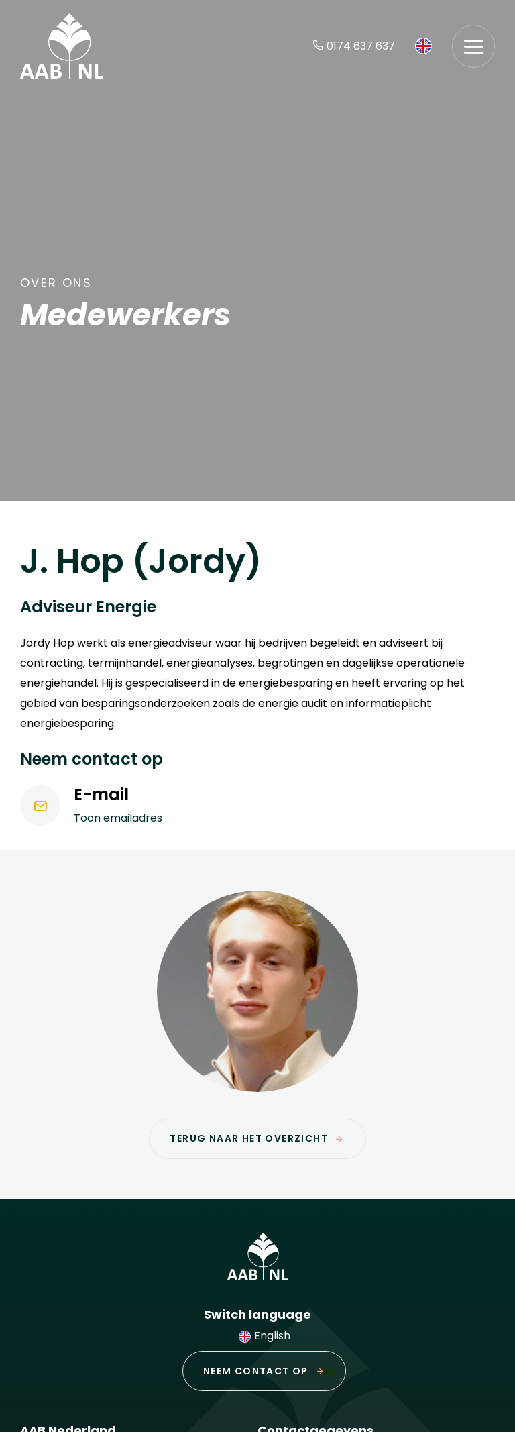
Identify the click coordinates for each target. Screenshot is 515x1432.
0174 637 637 (353, 46)
